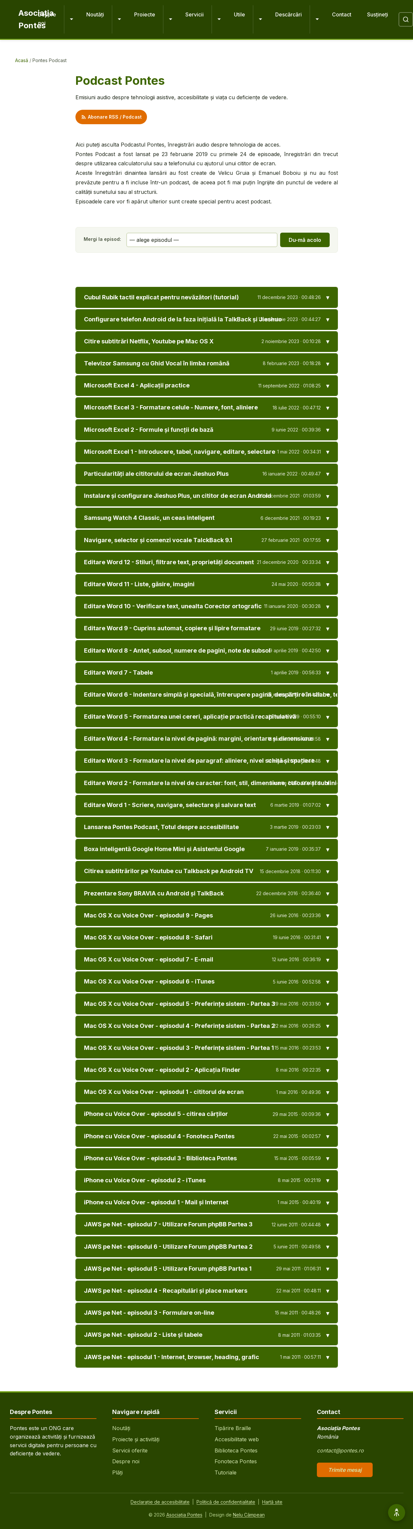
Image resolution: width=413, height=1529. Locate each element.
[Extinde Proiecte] (170, 19)
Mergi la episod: (102, 239)
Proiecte (144, 14)
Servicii (194, 14)
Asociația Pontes (184, 1514)
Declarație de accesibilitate (160, 1502)
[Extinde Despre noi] (71, 19)
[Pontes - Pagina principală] (23, 19)
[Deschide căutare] (406, 19)
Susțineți (377, 14)
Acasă (21, 60)
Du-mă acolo (305, 240)
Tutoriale (226, 1472)
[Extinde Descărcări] (317, 19)
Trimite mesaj (344, 1470)
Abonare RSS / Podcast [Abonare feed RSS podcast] (111, 117)
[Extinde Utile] (260, 19)
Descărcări (288, 14)
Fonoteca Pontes (236, 1461)
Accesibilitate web (237, 1439)
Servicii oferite (130, 1450)
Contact (341, 14)
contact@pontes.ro (340, 1450)
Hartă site (272, 1502)
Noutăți (95, 14)
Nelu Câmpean (249, 1514)
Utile (239, 14)
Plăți (117, 1472)
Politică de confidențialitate (225, 1502)
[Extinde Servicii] (219, 19)
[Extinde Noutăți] (119, 19)
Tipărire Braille (233, 1428)
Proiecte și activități (135, 1439)
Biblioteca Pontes (236, 1450)
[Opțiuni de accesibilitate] (396, 1512)
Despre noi (47, 18)
